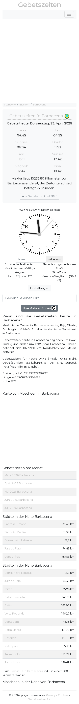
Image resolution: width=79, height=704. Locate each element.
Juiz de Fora (13, 548)
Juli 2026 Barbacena (18, 508)
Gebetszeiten (39, 5)
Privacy (51, 695)
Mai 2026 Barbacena (18, 491)
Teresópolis (12, 654)
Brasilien (24, 104)
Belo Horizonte (15, 597)
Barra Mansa (13, 629)
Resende (10, 638)
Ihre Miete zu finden (39, 308)
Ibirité (8, 589)
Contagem (12, 621)
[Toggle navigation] (69, 14)
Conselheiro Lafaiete (18, 540)
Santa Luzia (12, 662)
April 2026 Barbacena (19, 483)
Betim (9, 605)
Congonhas (12, 556)
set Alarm (54, 259)
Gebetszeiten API (39, 699)
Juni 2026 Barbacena (19, 499)
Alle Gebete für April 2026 (39, 196)
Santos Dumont (15, 524)
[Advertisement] (39, 61)
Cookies (63, 695)
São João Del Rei (16, 532)
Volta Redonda (14, 613)
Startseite (10, 104)
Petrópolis (11, 646)
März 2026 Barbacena (19, 475)
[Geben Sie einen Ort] (39, 298)
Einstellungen (39, 288)
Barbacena (39, 104)
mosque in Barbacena (27, 671)
